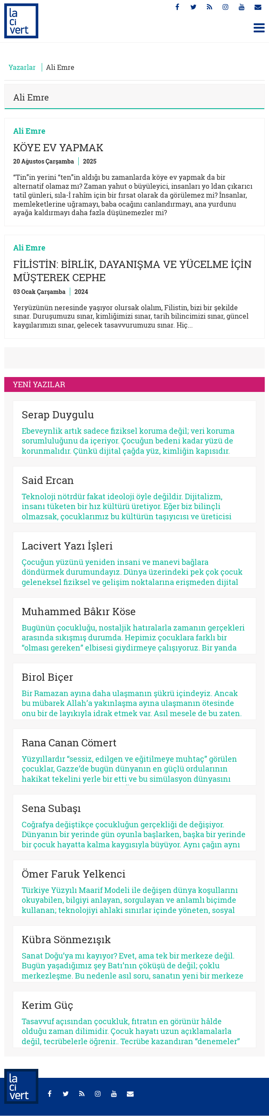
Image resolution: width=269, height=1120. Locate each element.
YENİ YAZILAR (39, 384)
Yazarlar (22, 67)
